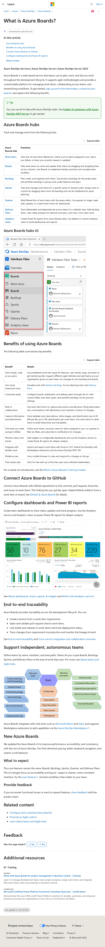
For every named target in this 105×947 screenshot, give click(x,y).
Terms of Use (42, 937)
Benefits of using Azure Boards (20, 47)
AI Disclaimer (12, 933)
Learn (6, 11)
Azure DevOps (28, 11)
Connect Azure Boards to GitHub (22, 51)
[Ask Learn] (93, 11)
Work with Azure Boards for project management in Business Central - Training (42, 875)
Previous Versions (30, 933)
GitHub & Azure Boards (42, 494)
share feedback (79, 792)
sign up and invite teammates (62, 88)
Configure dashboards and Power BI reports (27, 55)
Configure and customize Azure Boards (31, 812)
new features (29, 777)
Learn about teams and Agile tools (28, 821)
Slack (81, 723)
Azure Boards (44, 11)
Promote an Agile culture (23, 817)
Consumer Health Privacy (18, 937)
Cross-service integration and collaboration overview (66, 639)
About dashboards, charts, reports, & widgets (32, 596)
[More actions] (98, 11)
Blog (45, 933)
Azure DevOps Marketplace (72, 728)
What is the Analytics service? (78, 596)
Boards (49, 385)
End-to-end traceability (20, 639)
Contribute (58, 933)
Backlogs (57, 385)
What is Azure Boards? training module (64, 469)
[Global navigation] (3, 4)
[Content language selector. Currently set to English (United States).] (20, 925)
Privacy (70, 933)
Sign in (99, 3)
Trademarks (57, 937)
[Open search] (91, 4)
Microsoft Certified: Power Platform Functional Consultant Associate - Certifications (45, 891)
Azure (15, 11)
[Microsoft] (52, 4)
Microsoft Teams (64, 723)
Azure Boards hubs (15, 43)
